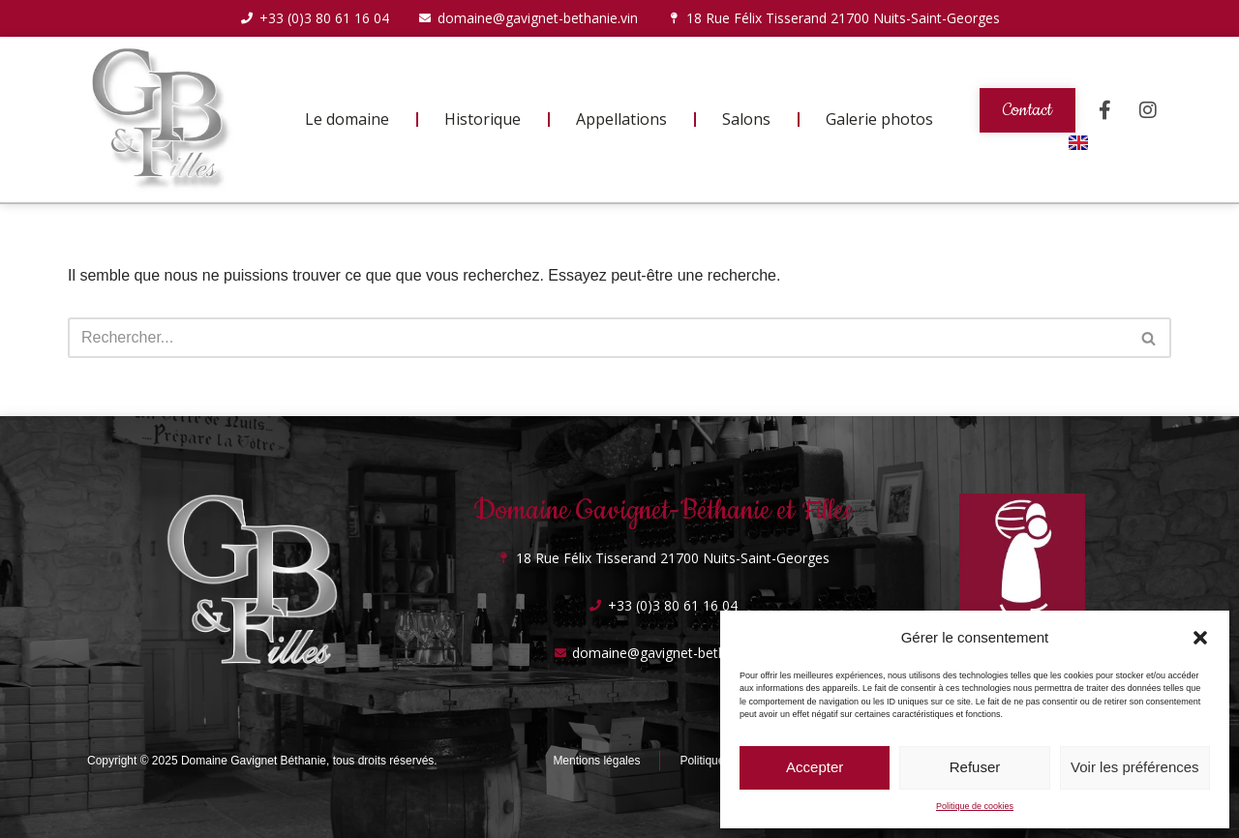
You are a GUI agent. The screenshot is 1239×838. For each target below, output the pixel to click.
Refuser (975, 767)
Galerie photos (879, 119)
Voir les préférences (1135, 767)
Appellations (621, 119)
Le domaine (347, 119)
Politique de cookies (974, 806)
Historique (482, 119)
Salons (746, 119)
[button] (1200, 637)
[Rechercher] (598, 337)
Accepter (814, 767)
